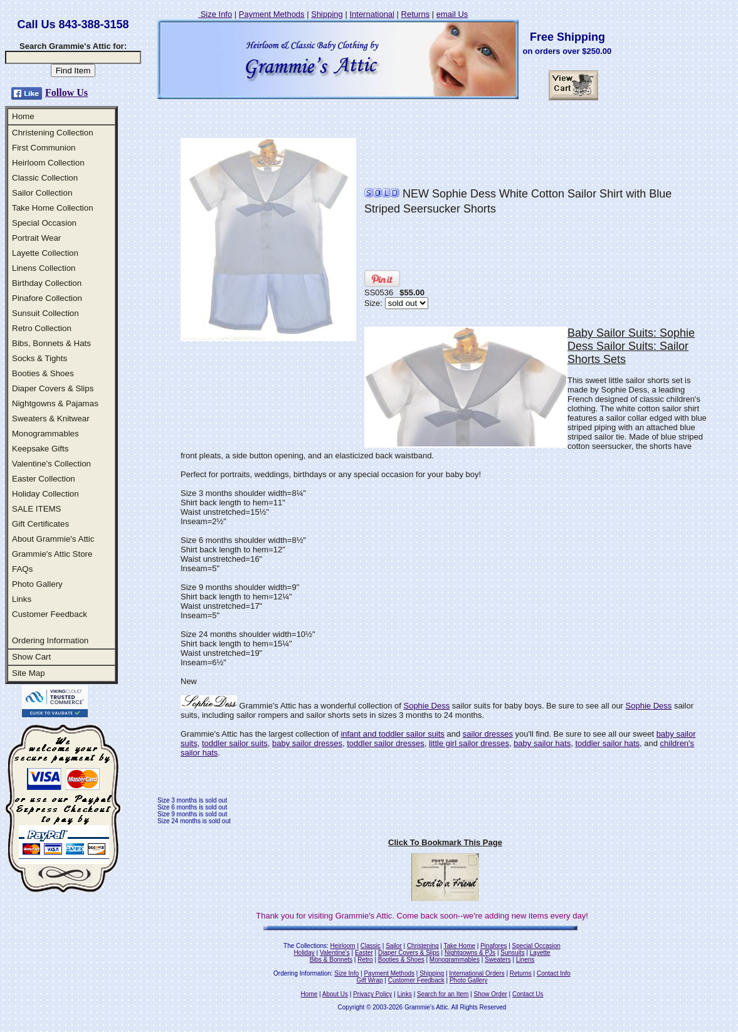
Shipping (327, 14)
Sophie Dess (426, 705)
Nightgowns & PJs (470, 952)
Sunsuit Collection (45, 313)
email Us (452, 14)
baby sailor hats (542, 743)
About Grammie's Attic (53, 539)
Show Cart (31, 656)
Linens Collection (44, 268)
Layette (540, 952)
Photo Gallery (37, 584)
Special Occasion (44, 223)
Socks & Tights (39, 358)
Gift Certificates (40, 524)
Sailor (394, 945)
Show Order (490, 994)
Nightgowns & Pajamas (55, 403)
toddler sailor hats (607, 743)
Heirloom (343, 945)
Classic (371, 945)
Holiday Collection (45, 493)
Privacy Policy (372, 994)
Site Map (28, 673)
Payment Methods (272, 14)
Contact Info (554, 973)
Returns (415, 14)
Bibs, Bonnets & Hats (51, 343)
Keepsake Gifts (40, 448)
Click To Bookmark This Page (445, 842)
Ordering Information (50, 640)
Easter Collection (43, 478)
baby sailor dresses (307, 743)
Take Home (459, 945)
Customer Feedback (49, 614)
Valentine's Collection (51, 463)
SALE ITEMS (36, 508)
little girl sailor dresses (469, 743)
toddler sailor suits (235, 743)
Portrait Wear (36, 238)
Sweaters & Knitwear (51, 418)
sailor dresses (488, 734)
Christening (423, 945)
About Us (335, 994)
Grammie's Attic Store (52, 554)
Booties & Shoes (43, 373)
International (371, 14)
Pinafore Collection (47, 298)
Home (23, 116)
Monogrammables (45, 433)
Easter (364, 952)
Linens (525, 959)
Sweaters (498, 959)
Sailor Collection (42, 192)
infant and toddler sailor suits (392, 734)
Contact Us (527, 994)
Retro (364, 959)
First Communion (43, 147)
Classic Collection (45, 177)
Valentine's (335, 952)
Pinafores (493, 945)
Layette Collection (45, 253)
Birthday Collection (47, 283)
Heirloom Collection (48, 162)
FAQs (22, 569)
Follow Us (66, 92)
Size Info (215, 14)
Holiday (303, 952)
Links (21, 599)
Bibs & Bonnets (331, 959)
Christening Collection (52, 132)
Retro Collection (41, 328)
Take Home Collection (52, 208)
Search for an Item (442, 994)
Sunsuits (512, 952)
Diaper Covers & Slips (52, 388)
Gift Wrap (370, 980)
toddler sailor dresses (385, 743)
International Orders (476, 973)
